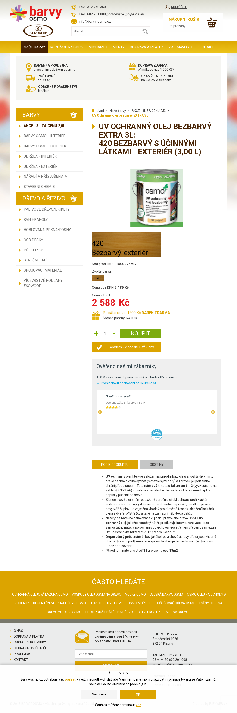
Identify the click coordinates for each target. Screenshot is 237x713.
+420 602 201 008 (92, 14)
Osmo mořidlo (140, 603)
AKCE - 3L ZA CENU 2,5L (44, 126)
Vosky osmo (135, 594)
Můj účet (179, 7)
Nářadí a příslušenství (46, 176)
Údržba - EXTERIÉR (40, 166)
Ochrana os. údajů (30, 648)
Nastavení (99, 694)
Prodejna (22, 654)
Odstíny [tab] (157, 465)
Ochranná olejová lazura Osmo (40, 594)
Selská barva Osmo (166, 594)
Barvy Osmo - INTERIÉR (44, 136)
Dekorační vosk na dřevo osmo (59, 603)
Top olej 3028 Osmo (107, 603)
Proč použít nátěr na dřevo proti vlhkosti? (122, 612)
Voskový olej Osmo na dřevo (96, 594)
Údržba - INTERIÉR (40, 156)
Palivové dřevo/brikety (46, 209)
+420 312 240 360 (92, 7)
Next (213, 412)
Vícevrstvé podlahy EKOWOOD (43, 283)
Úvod (100, 111)
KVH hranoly (36, 219)
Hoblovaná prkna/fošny (47, 230)
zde (138, 705)
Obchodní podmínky (30, 642)
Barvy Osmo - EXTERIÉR (45, 146)
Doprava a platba (147, 47)
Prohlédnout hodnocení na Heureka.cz (128, 383)
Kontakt (205, 47)
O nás (18, 631)
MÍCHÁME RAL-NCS (66, 47)
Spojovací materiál (43, 270)
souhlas (70, 679)
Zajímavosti (180, 47)
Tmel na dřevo (176, 612)
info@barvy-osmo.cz (95, 21)
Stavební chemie (39, 186)
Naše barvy (34, 47)
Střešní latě (36, 260)
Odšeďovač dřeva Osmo (175, 603)
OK (138, 694)
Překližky (33, 250)
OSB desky (33, 240)
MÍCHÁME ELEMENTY (106, 47)
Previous (100, 412)
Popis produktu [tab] (114, 465)
